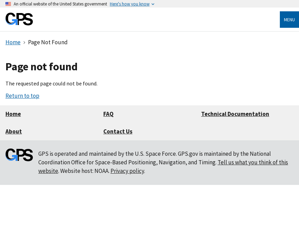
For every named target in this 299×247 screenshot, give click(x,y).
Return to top (22, 95)
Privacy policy (127, 171)
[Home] (19, 23)
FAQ (108, 114)
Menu (289, 19)
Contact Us (117, 131)
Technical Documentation (235, 114)
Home (13, 114)
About (13, 131)
